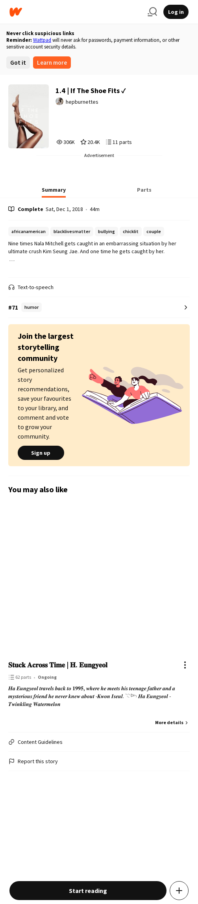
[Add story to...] (179, 890)
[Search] (152, 12)
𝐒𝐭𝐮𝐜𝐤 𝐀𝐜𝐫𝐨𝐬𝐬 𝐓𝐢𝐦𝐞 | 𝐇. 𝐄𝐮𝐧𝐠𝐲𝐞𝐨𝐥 (57, 664)
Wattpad (42, 40)
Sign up (41, 453)
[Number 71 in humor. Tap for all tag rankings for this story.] (99, 307)
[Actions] (185, 665)
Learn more (52, 62)
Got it (18, 62)
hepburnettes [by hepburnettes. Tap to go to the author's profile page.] (82, 101)
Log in (176, 12)
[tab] (54, 192)
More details (172, 722)
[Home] (75, 12)
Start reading (88, 891)
